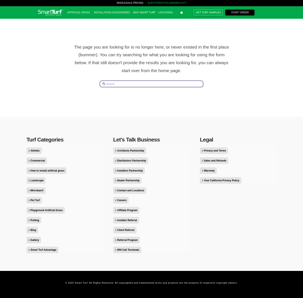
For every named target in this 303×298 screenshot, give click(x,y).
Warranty (208, 170)
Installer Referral (126, 220)
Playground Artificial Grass (46, 210)
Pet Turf (34, 200)
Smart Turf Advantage (42, 249)
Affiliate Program (126, 210)
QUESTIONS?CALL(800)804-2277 (167, 2)
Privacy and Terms (214, 150)
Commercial (37, 160)
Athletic (34, 150)
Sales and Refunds (214, 160)
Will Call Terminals (127, 249)
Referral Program (126, 240)
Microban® (36, 190)
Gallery (34, 240)
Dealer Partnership (127, 180)
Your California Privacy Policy (220, 180)
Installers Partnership (129, 170)
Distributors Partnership (130, 160)
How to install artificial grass (46, 170)
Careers (120, 200)
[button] (78, 12)
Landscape (36, 180)
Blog (32, 230)
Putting (34, 220)
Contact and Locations (129, 190)
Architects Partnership (129, 150)
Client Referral (124, 230)
